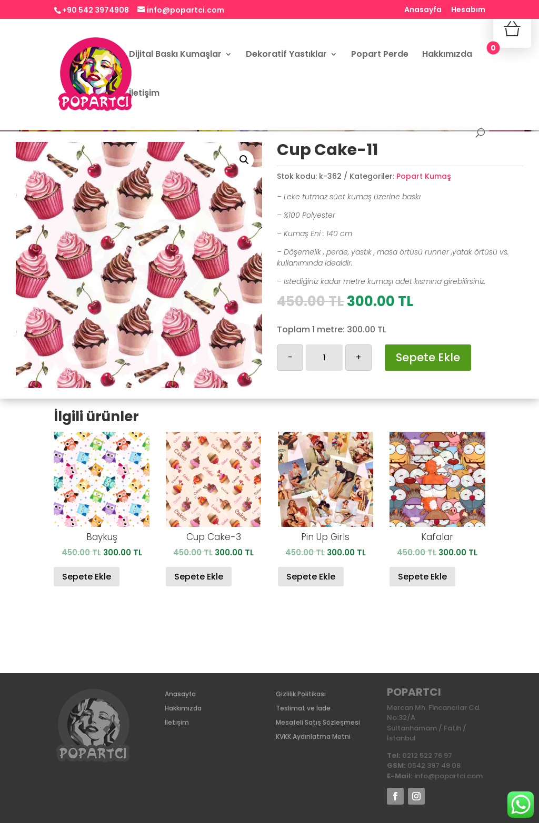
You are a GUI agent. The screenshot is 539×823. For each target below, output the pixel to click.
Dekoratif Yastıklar (286, 55)
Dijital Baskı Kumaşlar (175, 55)
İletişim (144, 94)
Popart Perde (379, 55)
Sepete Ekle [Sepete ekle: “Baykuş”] (86, 577)
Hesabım (468, 10)
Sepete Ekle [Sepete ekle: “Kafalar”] (422, 577)
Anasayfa (423, 10)
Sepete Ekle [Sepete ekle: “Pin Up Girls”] (310, 577)
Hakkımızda (447, 55)
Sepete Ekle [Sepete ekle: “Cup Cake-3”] (198, 577)
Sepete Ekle (428, 357)
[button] (244, 159)
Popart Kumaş (423, 176)
